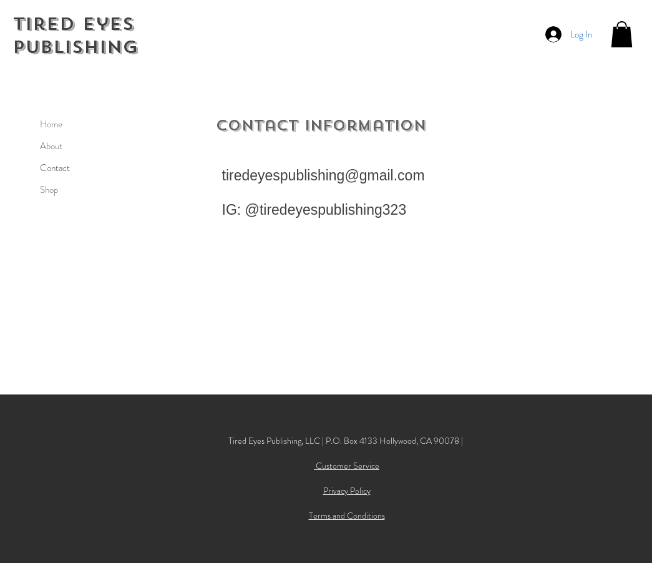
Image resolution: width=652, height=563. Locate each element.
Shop (49, 190)
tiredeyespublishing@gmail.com (323, 175)
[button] (622, 34)
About (51, 146)
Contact (55, 168)
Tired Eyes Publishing (75, 35)
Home (51, 124)
